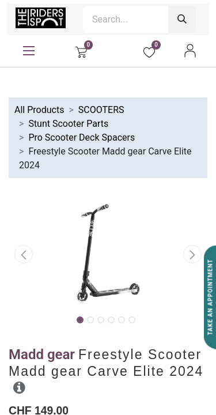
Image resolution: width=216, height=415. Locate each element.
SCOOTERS (101, 109)
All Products (39, 109)
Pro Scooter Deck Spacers (81, 137)
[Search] (182, 19)
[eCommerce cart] (81, 51)
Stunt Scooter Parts (68, 123)
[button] (24, 254)
